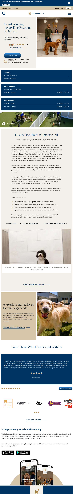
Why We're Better (29, 484)
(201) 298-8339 (59, 8)
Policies (30, 490)
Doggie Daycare (15, 487)
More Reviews (65, 388)
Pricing (44, 484)
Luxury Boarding (15, 484)
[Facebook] (55, 478)
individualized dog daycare (12, 317)
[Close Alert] (69, 3)
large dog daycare (28, 315)
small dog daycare (18, 315)
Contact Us (44, 490)
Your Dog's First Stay (15, 490)
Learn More (6, 4)
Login (68, 8)
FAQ (30, 487)
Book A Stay (12, 55)
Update (16, 8)
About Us (43, 487)
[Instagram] (60, 478)
